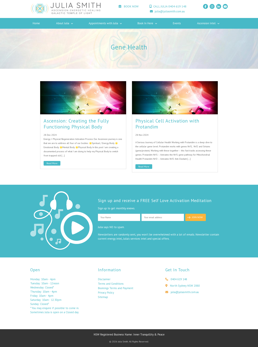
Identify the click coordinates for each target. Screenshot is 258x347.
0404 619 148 (176, 280)
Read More (52, 163)
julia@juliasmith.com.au (167, 11)
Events (177, 23)
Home (36, 23)
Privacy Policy (106, 293)
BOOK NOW (129, 6)
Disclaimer (104, 280)
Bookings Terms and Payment (115, 289)
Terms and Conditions (111, 284)
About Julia (62, 23)
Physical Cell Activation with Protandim (167, 123)
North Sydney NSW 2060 (182, 286)
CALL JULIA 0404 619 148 (167, 6)
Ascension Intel (206, 23)
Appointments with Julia (103, 23)
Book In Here (145, 23)
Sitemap (103, 298)
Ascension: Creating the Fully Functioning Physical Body (76, 123)
